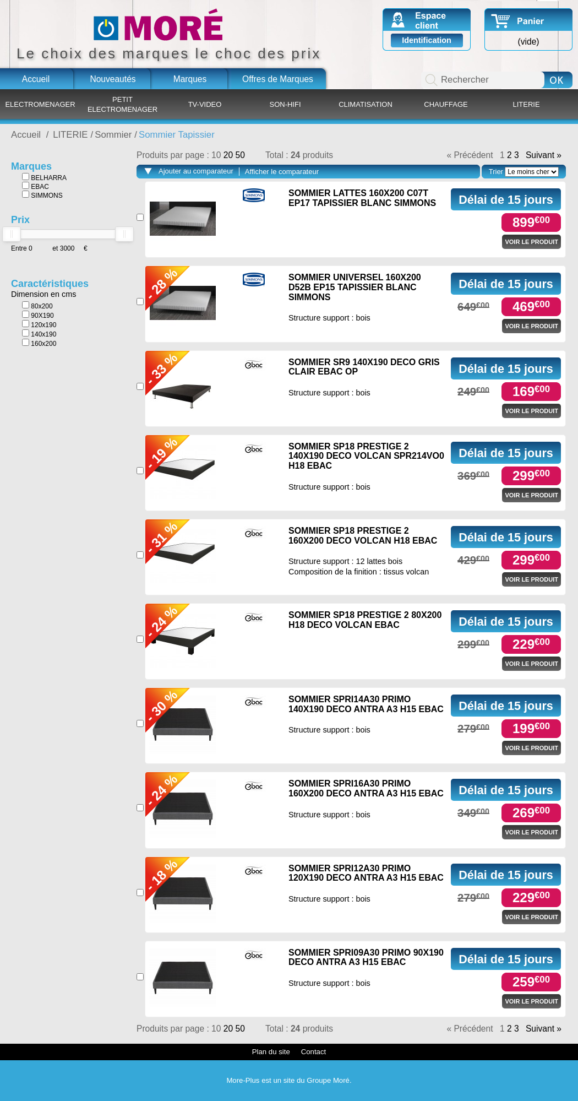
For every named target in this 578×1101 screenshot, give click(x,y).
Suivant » (543, 155)
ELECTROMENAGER (40, 104)
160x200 (39, 343)
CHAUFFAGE (445, 104)
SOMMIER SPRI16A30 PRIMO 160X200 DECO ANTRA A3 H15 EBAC (366, 788)
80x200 (37, 305)
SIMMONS (42, 195)
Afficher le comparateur (282, 171)
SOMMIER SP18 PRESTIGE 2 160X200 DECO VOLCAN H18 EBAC (362, 535)
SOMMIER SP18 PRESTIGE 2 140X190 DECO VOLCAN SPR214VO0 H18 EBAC (366, 456)
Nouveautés (112, 79)
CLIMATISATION (365, 104)
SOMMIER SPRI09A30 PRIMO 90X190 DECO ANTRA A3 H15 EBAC (366, 957)
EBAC (35, 186)
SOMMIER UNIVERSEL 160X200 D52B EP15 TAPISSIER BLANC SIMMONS (354, 287)
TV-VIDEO (205, 104)
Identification (426, 40)
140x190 (39, 333)
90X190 (38, 315)
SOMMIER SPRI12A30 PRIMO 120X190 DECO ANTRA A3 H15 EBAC (366, 873)
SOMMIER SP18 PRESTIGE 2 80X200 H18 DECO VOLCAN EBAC (364, 620)
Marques (190, 79)
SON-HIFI (285, 104)
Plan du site (271, 1052)
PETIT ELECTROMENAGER (122, 104)
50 (239, 155)
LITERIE (525, 104)
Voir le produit (531, 241)
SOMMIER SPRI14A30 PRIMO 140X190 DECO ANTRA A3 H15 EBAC (366, 704)
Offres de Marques (277, 79)
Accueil (36, 79)
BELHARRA (44, 177)
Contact (313, 1052)
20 (229, 155)
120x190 (39, 324)
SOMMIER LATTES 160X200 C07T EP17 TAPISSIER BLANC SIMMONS (362, 198)
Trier (496, 171)
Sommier (113, 134)
